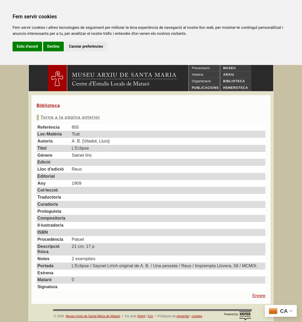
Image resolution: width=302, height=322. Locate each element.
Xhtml (141, 316)
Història (197, 75)
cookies (197, 316)
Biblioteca (48, 105)
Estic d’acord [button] (27, 46)
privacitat (182, 316)
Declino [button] (53, 46)
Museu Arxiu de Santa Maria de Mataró (93, 316)
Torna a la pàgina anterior (70, 117)
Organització (201, 81)
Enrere (258, 295)
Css (150, 316)
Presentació (201, 68)
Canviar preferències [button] (86, 46)
